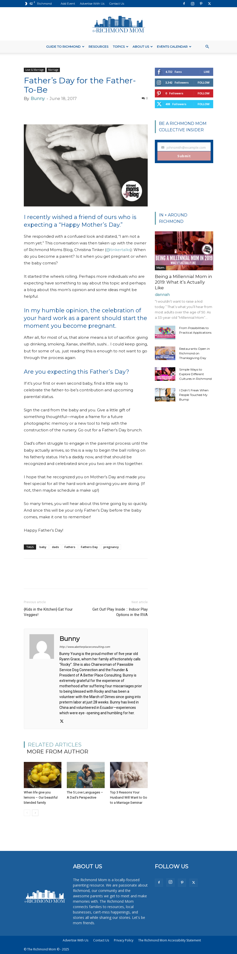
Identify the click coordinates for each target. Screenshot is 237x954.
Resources (98, 46)
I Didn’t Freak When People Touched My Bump (194, 394)
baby (42, 547)
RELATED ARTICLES (55, 744)
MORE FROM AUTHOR (57, 751)
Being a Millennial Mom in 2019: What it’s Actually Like (183, 282)
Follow (204, 82)
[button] (207, 46)
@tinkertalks (118, 249)
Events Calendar (174, 46)
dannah (162, 294)
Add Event (68, 3)
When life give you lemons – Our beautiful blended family (41, 797)
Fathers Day (89, 547)
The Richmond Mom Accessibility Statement (169, 940)
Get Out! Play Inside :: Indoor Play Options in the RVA (120, 612)
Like (207, 72)
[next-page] (35, 813)
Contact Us (116, 3)
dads (55, 547)
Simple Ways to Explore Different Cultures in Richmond (195, 374)
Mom (160, 268)
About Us (143, 46)
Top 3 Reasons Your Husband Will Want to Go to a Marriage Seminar (128, 797)
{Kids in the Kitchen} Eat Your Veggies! (48, 612)
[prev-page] (27, 813)
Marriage (53, 70)
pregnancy (111, 547)
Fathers (69, 547)
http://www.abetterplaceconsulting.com (84, 647)
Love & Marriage (34, 70)
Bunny (38, 98)
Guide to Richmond (65, 46)
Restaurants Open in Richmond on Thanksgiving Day (194, 353)
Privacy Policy (123, 940)
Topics (120, 46)
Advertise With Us (92, 3)
